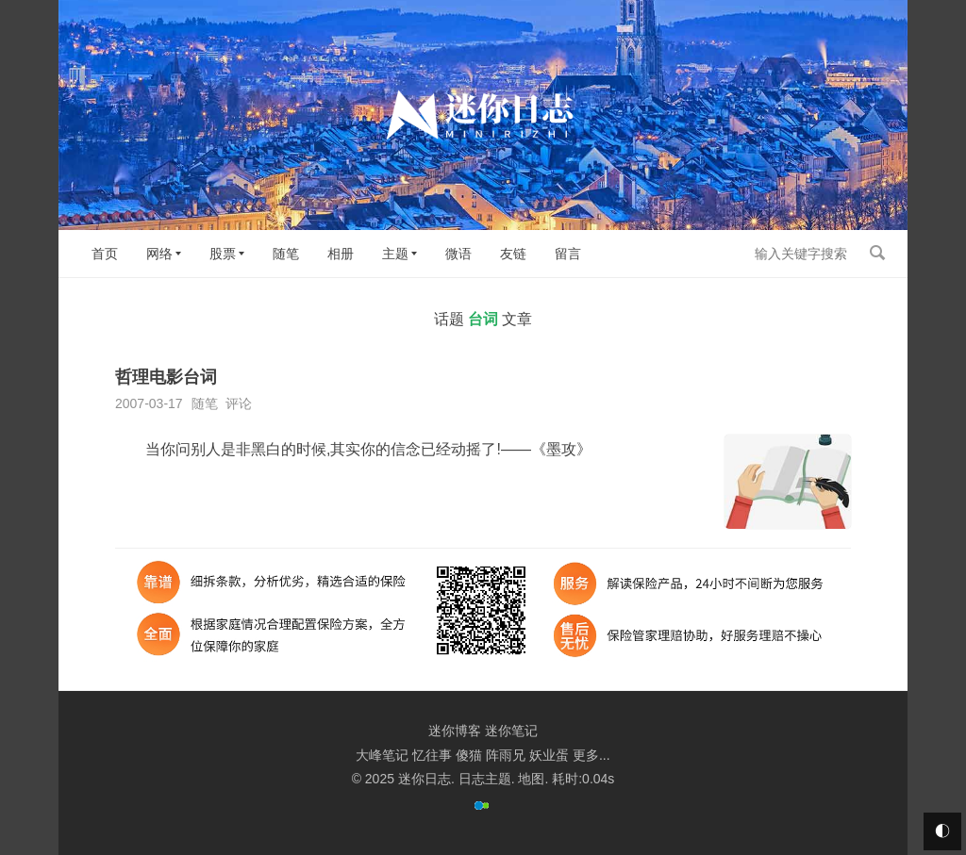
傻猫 (469, 755)
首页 (105, 253)
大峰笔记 (382, 755)
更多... (591, 755)
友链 (513, 253)
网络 (159, 253)
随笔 (286, 253)
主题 (395, 253)
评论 (238, 403)
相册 (340, 253)
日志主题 (484, 778)
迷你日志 (424, 778)
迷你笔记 (511, 730)
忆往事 (432, 755)
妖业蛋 (549, 755)
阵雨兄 (505, 755)
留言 (568, 253)
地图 (531, 778)
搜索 (877, 252)
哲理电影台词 (166, 377)
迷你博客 (454, 730)
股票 (222, 253)
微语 (458, 253)
